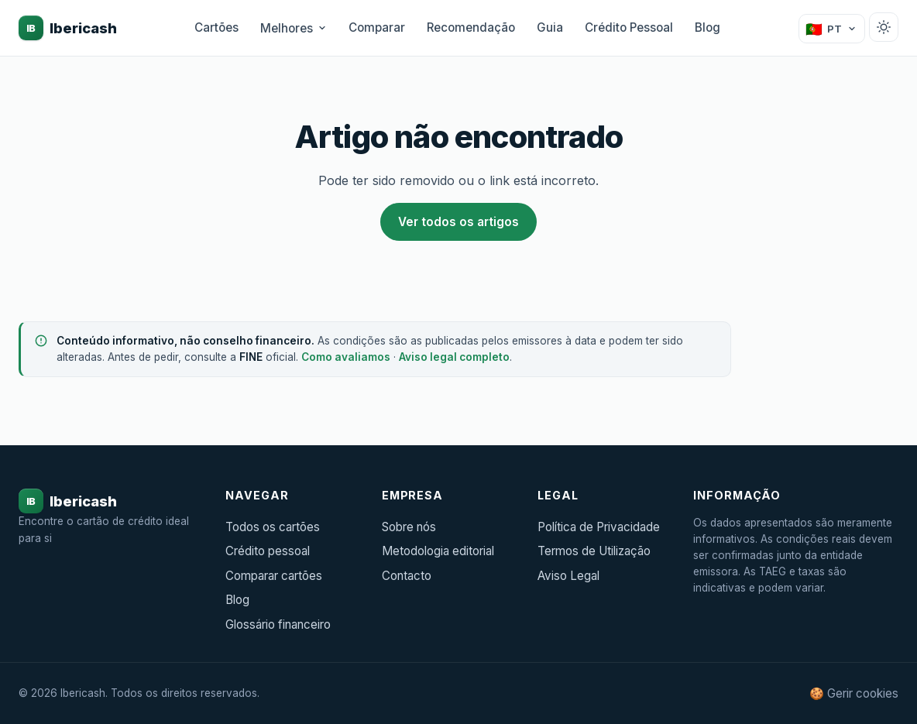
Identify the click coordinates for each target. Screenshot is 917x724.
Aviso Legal (568, 575)
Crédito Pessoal (629, 27)
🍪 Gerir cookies (853, 693)
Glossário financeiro (278, 624)
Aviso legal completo (454, 357)
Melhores (293, 28)
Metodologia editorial (438, 551)
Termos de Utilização (594, 551)
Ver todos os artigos (458, 221)
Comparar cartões (273, 575)
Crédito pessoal (267, 551)
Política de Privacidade (598, 527)
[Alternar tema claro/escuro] (883, 27)
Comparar (377, 27)
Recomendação (471, 27)
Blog (707, 27)
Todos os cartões (272, 527)
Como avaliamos (345, 357)
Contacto (406, 575)
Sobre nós (409, 527)
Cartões (216, 27)
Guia (550, 27)
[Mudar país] (832, 28)
